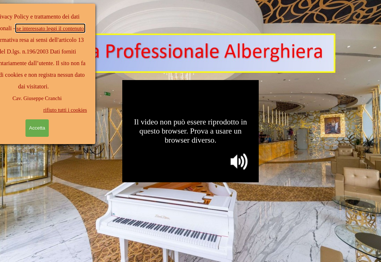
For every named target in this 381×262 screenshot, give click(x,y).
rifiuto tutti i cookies (48, 110)
